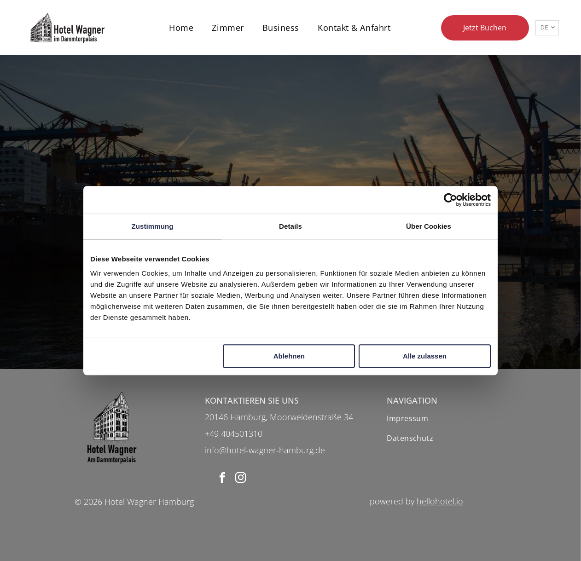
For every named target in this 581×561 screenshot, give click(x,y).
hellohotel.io (440, 501)
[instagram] (240, 478)
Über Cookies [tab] (428, 226)
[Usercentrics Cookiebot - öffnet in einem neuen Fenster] (450, 200)
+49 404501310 (233, 433)
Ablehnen (289, 356)
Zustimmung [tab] (153, 226)
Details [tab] (290, 226)
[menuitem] (181, 27)
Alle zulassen (425, 356)
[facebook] (222, 478)
